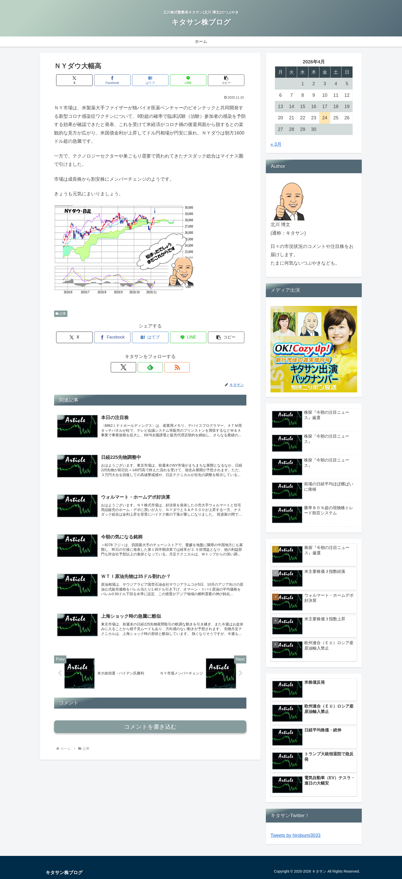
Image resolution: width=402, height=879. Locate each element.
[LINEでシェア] (182, 80)
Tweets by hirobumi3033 (295, 835)
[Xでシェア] (85, 80)
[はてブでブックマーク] (150, 80)
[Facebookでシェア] (118, 80)
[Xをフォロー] (138, 367)
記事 (61, 313)
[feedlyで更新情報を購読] (150, 367)
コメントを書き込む (150, 729)
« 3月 (276, 144)
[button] (214, 80)
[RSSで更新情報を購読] (162, 367)
